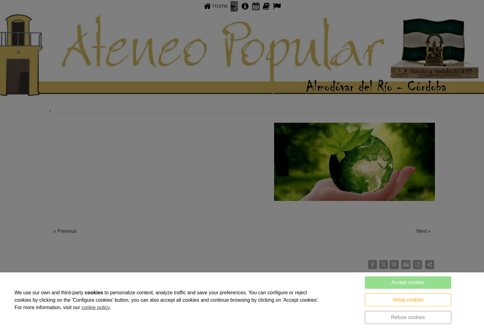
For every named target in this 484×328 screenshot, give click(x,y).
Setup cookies (408, 299)
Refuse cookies (408, 317)
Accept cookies (408, 282)
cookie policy (95, 307)
